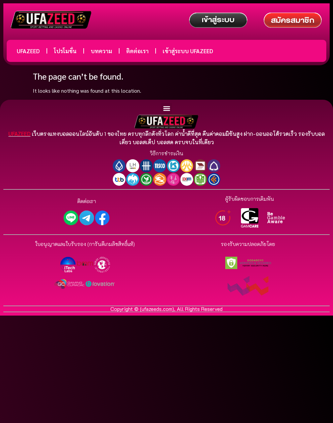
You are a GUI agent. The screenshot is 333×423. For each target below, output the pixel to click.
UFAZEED (28, 51)
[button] (166, 108)
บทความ (101, 51)
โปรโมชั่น (65, 51)
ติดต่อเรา (137, 51)
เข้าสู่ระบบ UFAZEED (188, 51)
